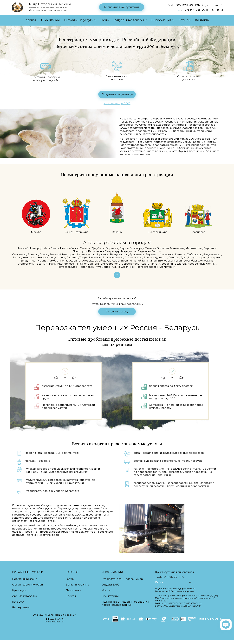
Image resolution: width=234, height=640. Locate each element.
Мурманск (103, 266)
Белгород (150, 257)
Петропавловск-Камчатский (156, 266)
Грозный (42, 263)
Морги (106, 590)
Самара (85, 248)
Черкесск (69, 263)
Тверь (83, 257)
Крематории (110, 596)
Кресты (71, 596)
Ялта (154, 263)
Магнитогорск (161, 260)
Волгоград (137, 248)
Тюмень (150, 248)
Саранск (76, 260)
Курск (162, 257)
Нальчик (55, 263)
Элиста (94, 263)
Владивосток (119, 254)
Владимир (28, 260)
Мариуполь (128, 251)
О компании (50, 20)
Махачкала (177, 248)
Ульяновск (166, 254)
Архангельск (133, 257)
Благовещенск (113, 257)
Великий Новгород (62, 254)
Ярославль (137, 254)
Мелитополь (193, 248)
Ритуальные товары (129, 20)
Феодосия (166, 263)
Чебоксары (91, 260)
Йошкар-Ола (109, 260)
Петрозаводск (68, 266)
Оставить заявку (117, 311)
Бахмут (156, 251)
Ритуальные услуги (78, 20)
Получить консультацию (118, 94)
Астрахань (206, 260)
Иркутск (103, 254)
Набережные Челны (202, 263)
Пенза (64, 260)
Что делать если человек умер (122, 578)
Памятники (73, 590)
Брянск (32, 254)
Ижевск (180, 254)
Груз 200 (18, 601)
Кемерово (29, 257)
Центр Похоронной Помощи (49, 4)
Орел (203, 257)
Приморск (80, 251)
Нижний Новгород (30, 248)
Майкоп (82, 263)
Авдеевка (144, 251)
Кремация (19, 590)
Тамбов (53, 260)
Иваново (95, 257)
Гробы (70, 578)
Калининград (86, 254)
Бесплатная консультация (121, 7)
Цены (105, 20)
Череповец (87, 266)
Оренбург (191, 260)
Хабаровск (194, 254)
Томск (17, 257)
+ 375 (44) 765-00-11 (167, 576)
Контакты (202, 20)
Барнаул (152, 254)
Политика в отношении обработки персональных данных (125, 603)
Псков (43, 254)
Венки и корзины (78, 584)
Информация (161, 20)
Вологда (180, 263)
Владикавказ (212, 254)
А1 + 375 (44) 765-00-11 (192, 9)
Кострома (214, 257)
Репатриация (21, 607)
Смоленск (19, 254)
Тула (184, 257)
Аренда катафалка (24, 596)
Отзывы (185, 20)
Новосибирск (69, 248)
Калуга (193, 257)
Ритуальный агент (24, 578)
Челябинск (51, 248)
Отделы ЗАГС (110, 584)
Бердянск (210, 248)
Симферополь (111, 263)
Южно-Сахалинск (124, 266)
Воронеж (112, 248)
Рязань (42, 260)
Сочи (61, 257)
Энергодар (112, 251)
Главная (31, 20)
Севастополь (131, 263)
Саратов (72, 257)
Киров (124, 260)
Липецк (173, 257)
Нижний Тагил (140, 260)
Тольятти (163, 248)
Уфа (93, 248)
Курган (177, 260)
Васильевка (96, 251)
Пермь (124, 248)
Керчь (145, 263)
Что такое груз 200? (117, 103)
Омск (101, 248)
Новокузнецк (47, 257)
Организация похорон (27, 584)
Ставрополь (26, 263)
